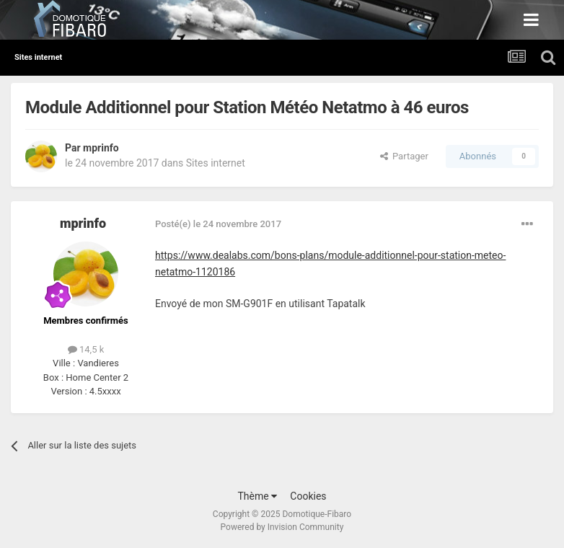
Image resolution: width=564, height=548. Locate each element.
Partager (404, 156)
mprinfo (101, 148)
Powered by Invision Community (282, 527)
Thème (257, 496)
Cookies (308, 496)
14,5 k (86, 349)
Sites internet (215, 163)
